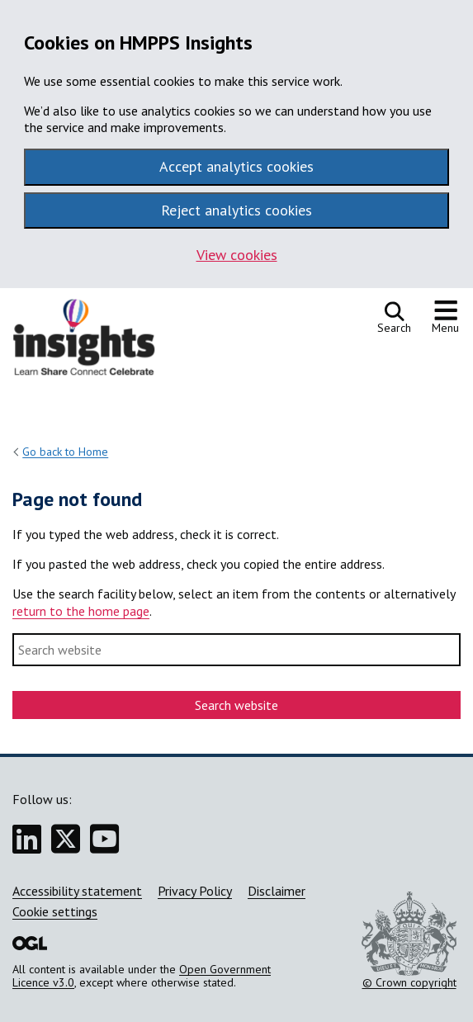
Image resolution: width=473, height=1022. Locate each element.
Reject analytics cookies (236, 210)
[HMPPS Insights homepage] (94, 341)
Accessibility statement (77, 890)
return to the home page (80, 611)
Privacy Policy (195, 890)
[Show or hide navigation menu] (446, 317)
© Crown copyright (409, 940)
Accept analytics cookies (236, 166)
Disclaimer (276, 890)
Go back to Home (65, 451)
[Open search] (394, 317)
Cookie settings (54, 911)
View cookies (236, 254)
